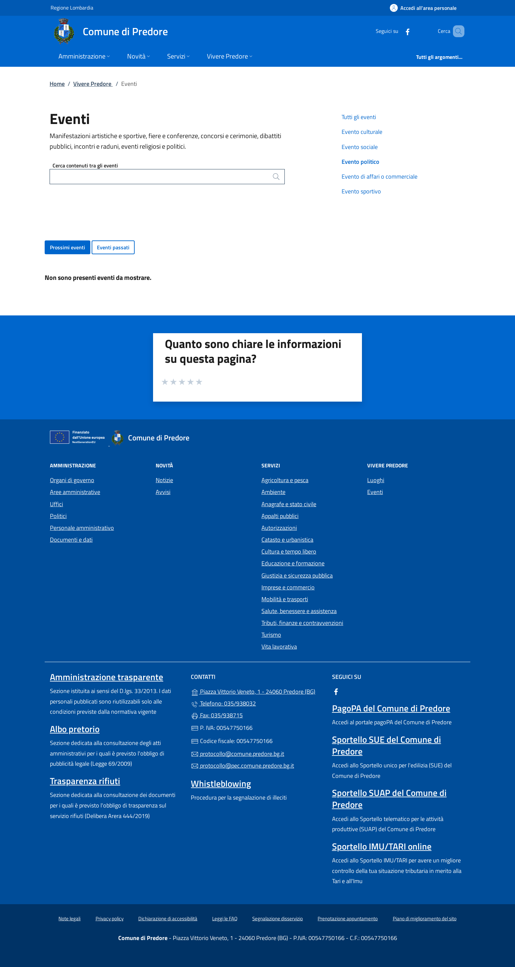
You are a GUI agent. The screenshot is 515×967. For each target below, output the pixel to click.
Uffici (56, 504)
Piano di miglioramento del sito (425, 918)
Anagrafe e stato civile (288, 504)
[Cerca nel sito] (456, 31)
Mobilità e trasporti (284, 599)
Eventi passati (113, 247)
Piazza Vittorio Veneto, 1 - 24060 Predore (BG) (257, 691)
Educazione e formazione (293, 563)
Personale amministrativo (82, 527)
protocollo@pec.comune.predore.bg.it (242, 765)
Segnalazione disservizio (277, 918)
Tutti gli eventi (359, 116)
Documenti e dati (71, 539)
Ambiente (273, 491)
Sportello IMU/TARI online (382, 846)
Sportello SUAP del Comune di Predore (389, 798)
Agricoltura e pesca (284, 480)
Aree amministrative (75, 491)
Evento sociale (360, 146)
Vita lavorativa (279, 646)
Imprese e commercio (288, 587)
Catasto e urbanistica (287, 539)
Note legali (69, 918)
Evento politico (360, 161)
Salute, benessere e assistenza (299, 611)
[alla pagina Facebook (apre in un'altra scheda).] (398, 31)
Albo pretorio (75, 729)
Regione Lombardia (72, 7)
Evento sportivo (361, 191)
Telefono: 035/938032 (223, 703)
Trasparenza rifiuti (85, 781)
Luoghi (375, 480)
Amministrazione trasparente (106, 677)
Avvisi (163, 491)
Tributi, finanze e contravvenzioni (302, 622)
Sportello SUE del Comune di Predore (386, 745)
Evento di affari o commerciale (379, 176)
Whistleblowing (221, 783)
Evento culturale (362, 131)
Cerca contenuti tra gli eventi (85, 165)
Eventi (375, 491)
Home (57, 83)
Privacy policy (109, 918)
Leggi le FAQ (224, 918)
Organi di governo (72, 480)
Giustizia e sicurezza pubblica (297, 575)
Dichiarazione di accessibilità (167, 918)
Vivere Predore (93, 83)
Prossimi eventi (67, 247)
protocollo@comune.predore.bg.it (237, 753)
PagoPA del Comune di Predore (391, 708)
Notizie (164, 480)
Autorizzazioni (279, 527)
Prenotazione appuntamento (348, 918)
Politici (58, 515)
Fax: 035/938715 (217, 715)
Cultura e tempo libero (288, 551)
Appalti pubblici (280, 515)
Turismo (271, 634)
